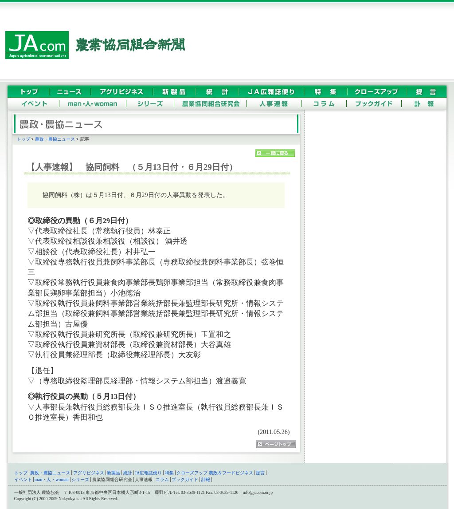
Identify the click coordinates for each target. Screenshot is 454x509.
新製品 (113, 472)
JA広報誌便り (148, 472)
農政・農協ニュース (55, 139)
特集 (169, 472)
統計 (127, 472)
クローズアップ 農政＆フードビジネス (214, 472)
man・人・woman (52, 479)
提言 (260, 472)
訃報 (205, 479)
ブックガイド (185, 479)
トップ (23, 139)
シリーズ (80, 479)
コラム (162, 479)
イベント (23, 479)
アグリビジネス (88, 472)
